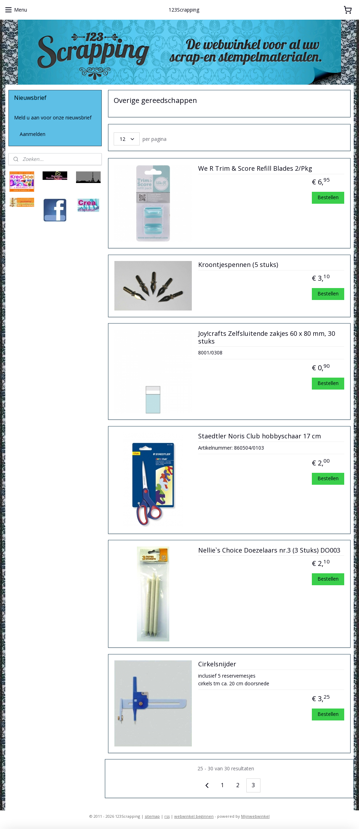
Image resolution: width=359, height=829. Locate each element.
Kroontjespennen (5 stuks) (238, 265)
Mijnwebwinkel (255, 816)
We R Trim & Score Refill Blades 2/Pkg (255, 168)
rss (167, 816)
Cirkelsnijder (217, 664)
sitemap (152, 816)
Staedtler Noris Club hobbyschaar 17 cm (259, 436)
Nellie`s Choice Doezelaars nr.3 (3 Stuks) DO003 (269, 550)
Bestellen (328, 197)
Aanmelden (32, 134)
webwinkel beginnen (194, 816)
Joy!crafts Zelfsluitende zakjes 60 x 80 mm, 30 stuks (266, 337)
